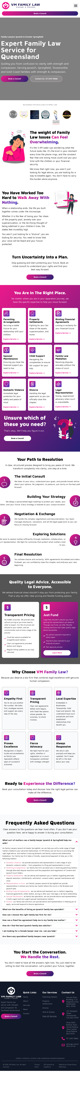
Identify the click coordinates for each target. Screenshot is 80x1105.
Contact (26, 1014)
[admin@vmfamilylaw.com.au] (63, 1046)
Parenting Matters (49, 998)
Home (25, 998)
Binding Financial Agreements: (18, 892)
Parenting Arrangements (16, 869)
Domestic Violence (13, 864)
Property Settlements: (15, 877)
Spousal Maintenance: (14, 897)
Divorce (45, 1009)
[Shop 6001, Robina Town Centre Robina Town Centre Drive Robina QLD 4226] (63, 1028)
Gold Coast (13, 72)
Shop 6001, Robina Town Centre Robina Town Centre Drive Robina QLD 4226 (72, 1028)
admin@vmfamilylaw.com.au (72, 1046)
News (25, 1010)
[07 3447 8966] (63, 1039)
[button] (75, 5)
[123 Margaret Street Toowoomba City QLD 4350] (63, 1014)
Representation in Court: (16, 884)
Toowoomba (60, 68)
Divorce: (9, 903)
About (25, 1002)
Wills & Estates (48, 1013)
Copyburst (47, 1068)
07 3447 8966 (72, 1039)
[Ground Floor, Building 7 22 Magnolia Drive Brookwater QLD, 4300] (63, 1002)
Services (26, 1006)
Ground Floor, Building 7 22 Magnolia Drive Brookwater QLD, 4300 (72, 1002)
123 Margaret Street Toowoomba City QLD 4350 (72, 1015)
